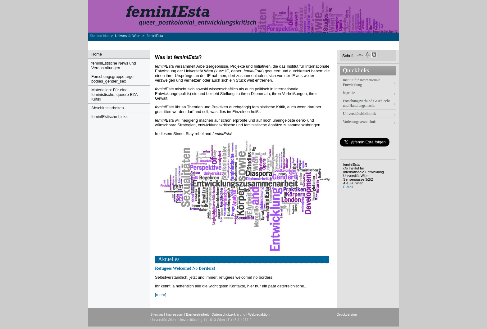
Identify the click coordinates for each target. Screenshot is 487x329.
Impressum (174, 314)
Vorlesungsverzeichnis (359, 121)
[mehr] (160, 294)
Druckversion (347, 314)
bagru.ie (349, 93)
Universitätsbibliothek (359, 113)
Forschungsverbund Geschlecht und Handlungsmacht (366, 103)
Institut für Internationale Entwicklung (361, 82)
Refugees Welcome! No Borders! (185, 268)
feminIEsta (155, 36)
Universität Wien (128, 36)
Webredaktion (259, 314)
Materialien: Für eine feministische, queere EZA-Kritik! (115, 94)
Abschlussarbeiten (107, 108)
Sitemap (156, 314)
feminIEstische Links (109, 116)
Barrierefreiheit (197, 314)
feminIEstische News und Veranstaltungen (113, 65)
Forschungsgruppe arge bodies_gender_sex (112, 78)
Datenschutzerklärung (228, 314)
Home (96, 54)
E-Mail (348, 187)
